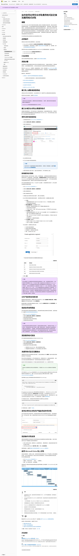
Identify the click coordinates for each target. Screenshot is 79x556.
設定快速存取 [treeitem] (7, 53)
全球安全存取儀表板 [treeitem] (6, 20)
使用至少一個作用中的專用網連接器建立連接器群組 (33, 75)
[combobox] (8, 13)
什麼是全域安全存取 (42, 45)
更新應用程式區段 (67, 21)
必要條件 (65, 14)
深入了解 (38, 528)
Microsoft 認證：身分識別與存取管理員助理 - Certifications (31, 544)
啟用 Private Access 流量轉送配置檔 (47, 519)
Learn (23, 11)
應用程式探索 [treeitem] (7, 55)
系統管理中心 (75, 4)
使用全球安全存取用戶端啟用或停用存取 (70, 24)
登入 (77, 1)
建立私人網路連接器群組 (68, 17)
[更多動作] (56, 11)
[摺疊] (15, 11)
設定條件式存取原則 (27, 84)
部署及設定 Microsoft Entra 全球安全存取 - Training (30, 538)
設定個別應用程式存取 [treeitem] (8, 51)
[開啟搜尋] (75, 1)
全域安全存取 (37, 11)
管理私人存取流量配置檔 (28, 525)
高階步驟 (65, 16)
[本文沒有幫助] (73, 29)
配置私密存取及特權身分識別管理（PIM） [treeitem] (10, 60)
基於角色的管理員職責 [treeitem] (6, 22)
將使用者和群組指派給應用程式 (29, 82)
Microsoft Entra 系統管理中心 (36, 119)
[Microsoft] (2, 1)
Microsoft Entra (30, 11)
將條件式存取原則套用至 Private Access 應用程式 (39, 448)
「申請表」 (33, 407)
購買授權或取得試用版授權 (30, 47)
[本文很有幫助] (72, 29)
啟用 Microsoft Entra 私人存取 (29, 87)
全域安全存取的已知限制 (41, 58)
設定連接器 (35, 95)
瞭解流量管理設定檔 (27, 523)
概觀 (65, 13)
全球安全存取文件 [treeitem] (5, 15)
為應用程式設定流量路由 (68, 23)
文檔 (26, 11)
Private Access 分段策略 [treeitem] (8, 57)
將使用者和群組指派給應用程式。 (32, 312)
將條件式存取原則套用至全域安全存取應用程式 (32, 526)
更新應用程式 (47, 396)
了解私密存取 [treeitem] (6, 45)
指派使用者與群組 (67, 20)
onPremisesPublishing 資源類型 (27, 375)
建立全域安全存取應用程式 (29, 80)
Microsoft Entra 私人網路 (52, 68)
